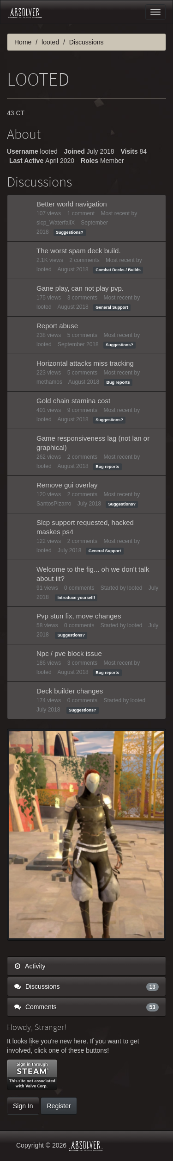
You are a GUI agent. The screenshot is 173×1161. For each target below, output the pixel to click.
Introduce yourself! (76, 597)
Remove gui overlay (67, 485)
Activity (29, 966)
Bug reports (118, 382)
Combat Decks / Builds (118, 270)
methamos (49, 382)
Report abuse (57, 326)
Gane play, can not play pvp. (80, 288)
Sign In (23, 1106)
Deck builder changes (69, 691)
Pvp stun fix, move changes (78, 616)
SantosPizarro (53, 503)
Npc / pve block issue (69, 653)
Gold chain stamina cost (73, 401)
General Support (111, 307)
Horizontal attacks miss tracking (85, 363)
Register (59, 1106)
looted (44, 269)
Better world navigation (71, 204)
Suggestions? (70, 232)
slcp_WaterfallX (55, 222)
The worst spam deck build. (78, 251)
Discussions (86, 986)
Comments (86, 1006)
